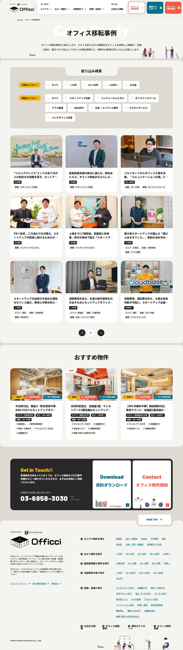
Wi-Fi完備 (136, 599)
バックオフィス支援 (62, 117)
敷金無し (120, 610)
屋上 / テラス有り (143, 593)
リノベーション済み (125, 605)
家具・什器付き (158, 587)
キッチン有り (161, 593)
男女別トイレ (122, 599)
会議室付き (142, 587)
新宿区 (119, 538)
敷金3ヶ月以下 (134, 610)
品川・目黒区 (132, 538)
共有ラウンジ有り (124, 593)
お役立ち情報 (117, 9)
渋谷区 (119, 544)
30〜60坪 (93, 85)
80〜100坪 (155, 553)
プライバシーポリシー (18, 583)
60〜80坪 (142, 553)
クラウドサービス (138, 108)
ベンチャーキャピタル (112, 98)
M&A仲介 (79, 108)
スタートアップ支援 (79, 98)
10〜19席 (132, 563)
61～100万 (131, 572)
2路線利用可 (149, 610)
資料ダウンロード (136, 627)
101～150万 (144, 572)
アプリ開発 (57, 108)
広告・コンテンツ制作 (106, 108)
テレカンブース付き (125, 587)
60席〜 (167, 563)
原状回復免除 (157, 605)
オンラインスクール (145, 98)
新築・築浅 (143, 605)
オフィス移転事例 (111, 627)
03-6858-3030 (44, 498)
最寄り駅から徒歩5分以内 (127, 616)
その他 (133, 85)
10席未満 (120, 563)
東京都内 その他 (154, 544)
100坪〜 (114, 85)
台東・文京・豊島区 (135, 544)
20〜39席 (144, 563)
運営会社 (54, 583)
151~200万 (158, 572)
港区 (164, 538)
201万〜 (120, 578)
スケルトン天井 (151, 599)
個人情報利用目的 (39, 583)
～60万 (119, 572)
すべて (55, 85)
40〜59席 (156, 563)
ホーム (19, 19)
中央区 (144, 538)
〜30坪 (73, 85)
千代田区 (154, 538)
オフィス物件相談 (162, 627)
